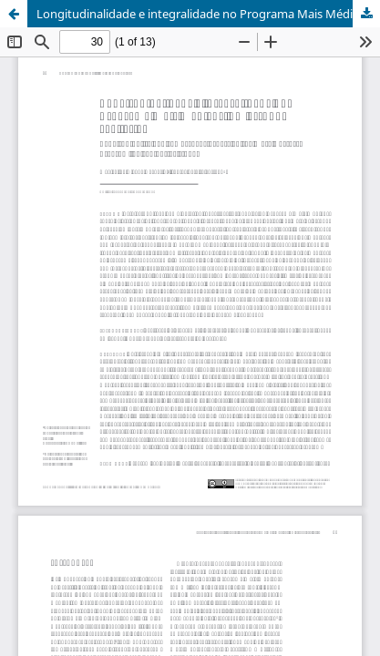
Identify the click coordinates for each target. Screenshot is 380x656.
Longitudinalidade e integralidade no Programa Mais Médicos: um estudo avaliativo (208, 13)
